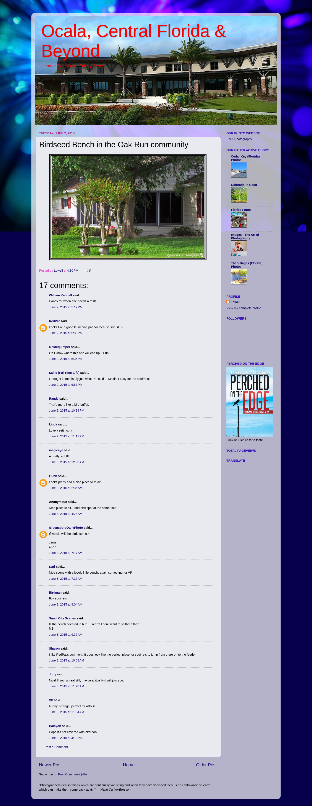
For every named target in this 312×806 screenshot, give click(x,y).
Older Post (206, 764)
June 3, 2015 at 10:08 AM (66, 660)
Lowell (235, 302)
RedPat (54, 321)
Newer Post (50, 764)
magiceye (56, 450)
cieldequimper (59, 347)
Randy (53, 398)
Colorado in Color (244, 185)
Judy (52, 674)
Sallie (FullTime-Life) (64, 372)
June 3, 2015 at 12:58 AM (66, 462)
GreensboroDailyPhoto (66, 527)
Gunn (53, 476)
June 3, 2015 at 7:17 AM (65, 553)
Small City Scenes (62, 618)
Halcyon (55, 726)
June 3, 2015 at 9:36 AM (65, 634)
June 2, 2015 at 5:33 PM (66, 333)
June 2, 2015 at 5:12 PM (66, 307)
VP (51, 700)
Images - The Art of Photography (245, 236)
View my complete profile (243, 308)
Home (129, 764)
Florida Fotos (241, 210)
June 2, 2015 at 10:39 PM (66, 410)
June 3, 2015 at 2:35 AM (65, 488)
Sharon (54, 648)
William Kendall (60, 295)
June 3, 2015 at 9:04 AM (65, 604)
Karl (52, 566)
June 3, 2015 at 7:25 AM (65, 578)
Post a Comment (56, 747)
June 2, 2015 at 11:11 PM (66, 436)
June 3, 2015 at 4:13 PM (66, 738)
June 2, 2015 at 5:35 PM (66, 359)
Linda (53, 424)
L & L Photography (239, 139)
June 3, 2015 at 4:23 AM (65, 513)
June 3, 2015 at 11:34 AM (66, 712)
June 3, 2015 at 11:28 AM (66, 686)
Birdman (55, 592)
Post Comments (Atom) (74, 774)
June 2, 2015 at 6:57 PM (66, 384)
